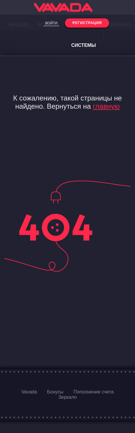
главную (106, 106)
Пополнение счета (94, 391)
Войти (51, 23)
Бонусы (55, 391)
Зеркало (67, 397)
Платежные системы (83, 35)
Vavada (29, 391)
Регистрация (87, 23)
